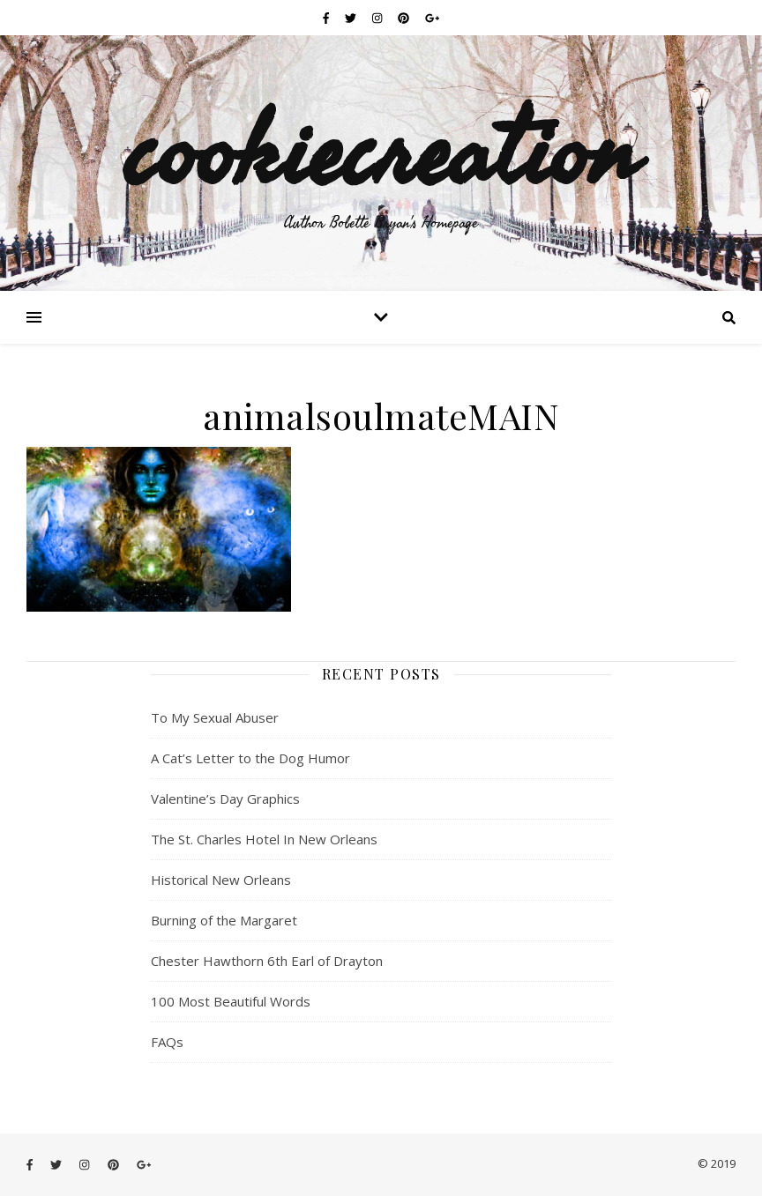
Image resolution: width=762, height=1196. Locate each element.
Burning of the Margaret (224, 920)
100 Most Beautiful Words (230, 1001)
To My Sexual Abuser (215, 717)
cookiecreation (381, 148)
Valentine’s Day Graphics (225, 798)
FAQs (167, 1042)
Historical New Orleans (221, 879)
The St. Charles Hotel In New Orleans (264, 839)
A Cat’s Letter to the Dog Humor (250, 758)
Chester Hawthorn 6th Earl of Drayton (267, 960)
